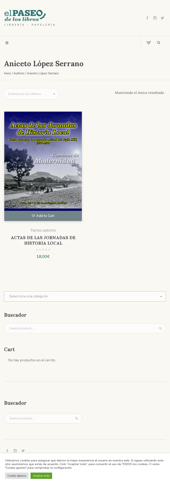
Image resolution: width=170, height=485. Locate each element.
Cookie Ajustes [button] (17, 475)
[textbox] (85, 296)
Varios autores (43, 230)
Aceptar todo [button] (41, 475)
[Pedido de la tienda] (31, 93)
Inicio (7, 73)
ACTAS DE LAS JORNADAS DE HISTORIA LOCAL (43, 240)
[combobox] (85, 296)
